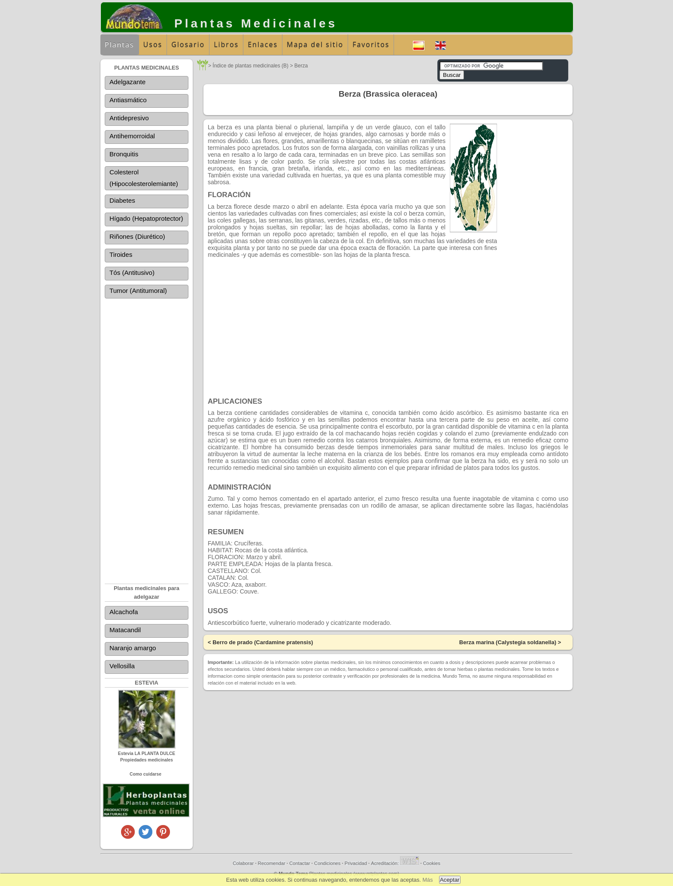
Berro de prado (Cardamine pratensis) (262, 642)
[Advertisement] (146, 436)
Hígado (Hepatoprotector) (145, 219)
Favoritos (370, 44)
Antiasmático (127, 100)
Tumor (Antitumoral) (138, 291)
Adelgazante (127, 82)
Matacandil (125, 631)
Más (427, 880)
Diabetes (122, 201)
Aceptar (450, 880)
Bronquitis (123, 154)
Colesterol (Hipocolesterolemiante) (143, 178)
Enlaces (263, 44)
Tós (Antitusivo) (131, 273)
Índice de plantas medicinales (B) (250, 66)
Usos (153, 44)
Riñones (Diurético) (136, 237)
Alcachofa (123, 613)
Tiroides (120, 255)
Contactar (299, 864)
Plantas (119, 44)
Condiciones (327, 864)
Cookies (431, 864)
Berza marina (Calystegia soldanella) (507, 642)
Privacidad (356, 864)
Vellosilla (121, 667)
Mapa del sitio (315, 44)
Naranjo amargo (132, 649)
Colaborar (243, 864)
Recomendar (271, 864)
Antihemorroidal (132, 136)
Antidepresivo (129, 118)
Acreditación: (395, 864)
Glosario (188, 44)
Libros (226, 44)
